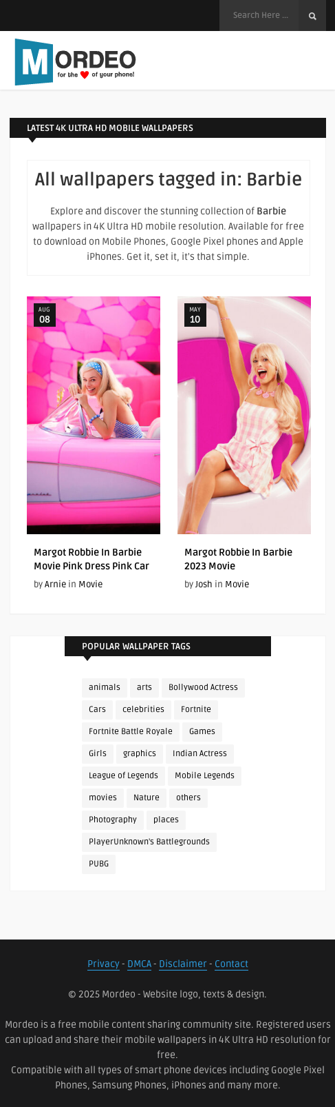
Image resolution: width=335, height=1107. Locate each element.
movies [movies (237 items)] (103, 798)
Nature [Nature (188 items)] (146, 798)
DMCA (139, 964)
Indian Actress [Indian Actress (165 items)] (200, 754)
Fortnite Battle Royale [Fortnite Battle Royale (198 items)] (131, 732)
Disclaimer (183, 964)
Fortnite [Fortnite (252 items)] (196, 709)
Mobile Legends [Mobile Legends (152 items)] (205, 776)
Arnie (55, 584)
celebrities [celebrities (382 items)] (143, 709)
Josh (204, 584)
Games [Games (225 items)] (202, 732)
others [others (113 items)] (188, 798)
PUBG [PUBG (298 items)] (99, 864)
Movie (90, 584)
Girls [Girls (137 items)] (98, 754)
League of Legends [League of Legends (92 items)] (123, 776)
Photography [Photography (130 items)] (113, 820)
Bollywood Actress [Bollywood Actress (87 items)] (203, 687)
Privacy (103, 964)
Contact (231, 964)
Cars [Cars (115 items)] (97, 709)
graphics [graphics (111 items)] (139, 754)
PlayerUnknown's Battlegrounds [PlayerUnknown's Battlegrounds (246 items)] (149, 842)
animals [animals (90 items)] (104, 687)
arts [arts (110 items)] (144, 687)
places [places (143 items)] (166, 820)
